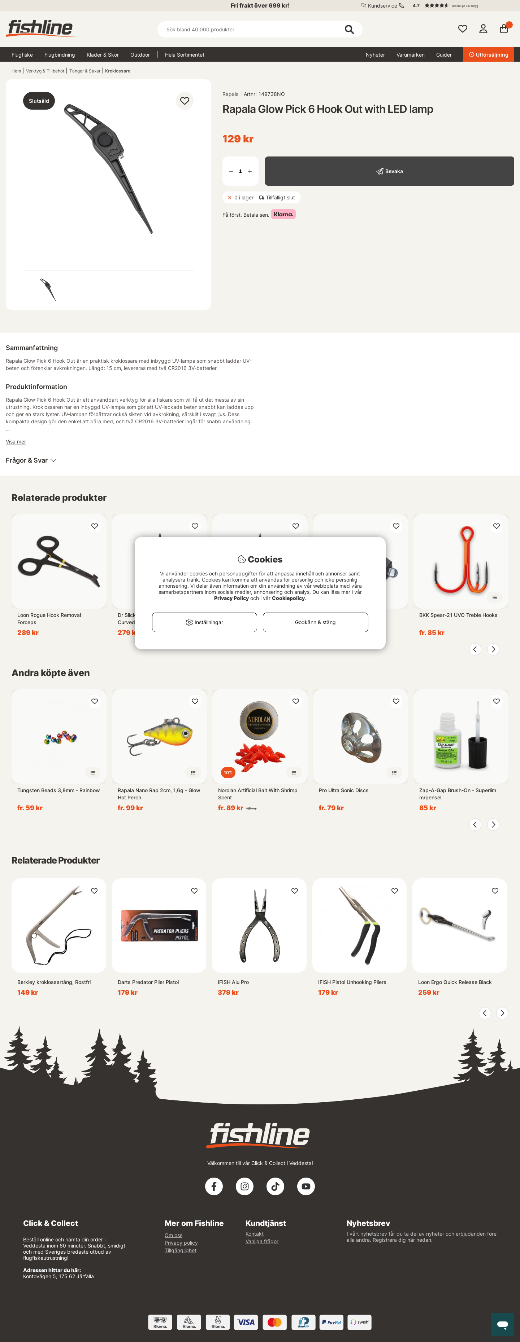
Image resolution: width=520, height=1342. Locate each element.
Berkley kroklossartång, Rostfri (54, 982)
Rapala (230, 94)
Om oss (173, 1235)
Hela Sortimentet (184, 55)
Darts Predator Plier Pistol (148, 982)
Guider (444, 55)
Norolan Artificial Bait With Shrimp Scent (258, 793)
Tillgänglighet (180, 1250)
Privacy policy (181, 1243)
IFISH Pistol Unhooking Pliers (352, 982)
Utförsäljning (488, 55)
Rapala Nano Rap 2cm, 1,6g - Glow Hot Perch (159, 793)
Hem (16, 71)
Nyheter (375, 55)
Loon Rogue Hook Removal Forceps (49, 618)
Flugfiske (22, 55)
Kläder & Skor (103, 55)
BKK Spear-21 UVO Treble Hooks (458, 615)
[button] (460, 5)
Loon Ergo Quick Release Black (455, 982)
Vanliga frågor (262, 1241)
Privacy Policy (231, 598)
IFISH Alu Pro (233, 982)
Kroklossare (117, 71)
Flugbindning (59, 55)
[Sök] (260, 29)
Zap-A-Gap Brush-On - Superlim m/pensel (457, 793)
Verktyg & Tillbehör (45, 71)
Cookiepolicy (288, 598)
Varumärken (410, 55)
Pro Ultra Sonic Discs (344, 790)
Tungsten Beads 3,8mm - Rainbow (58, 790)
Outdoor (140, 55)
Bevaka (394, 171)
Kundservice (382, 6)
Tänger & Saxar (84, 71)
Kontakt (255, 1234)
